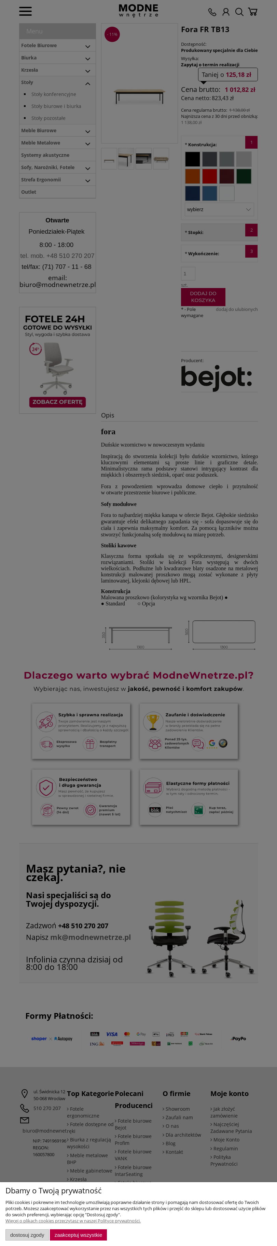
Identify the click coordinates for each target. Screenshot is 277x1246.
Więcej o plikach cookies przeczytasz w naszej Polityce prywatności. (73, 1221)
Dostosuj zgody (27, 1235)
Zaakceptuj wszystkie (78, 1235)
